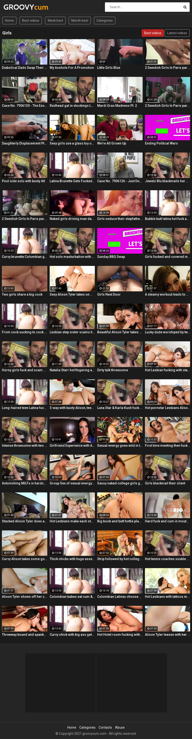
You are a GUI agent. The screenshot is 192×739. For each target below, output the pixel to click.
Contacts (105, 727)
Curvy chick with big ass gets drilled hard (72, 634)
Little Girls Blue (108, 68)
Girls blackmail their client (165, 483)
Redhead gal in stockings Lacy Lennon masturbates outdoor (72, 105)
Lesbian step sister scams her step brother (72, 332)
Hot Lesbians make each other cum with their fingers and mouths (72, 521)
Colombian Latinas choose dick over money (120, 597)
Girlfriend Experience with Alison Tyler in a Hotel (72, 445)
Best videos (30, 20)
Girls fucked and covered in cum (167, 257)
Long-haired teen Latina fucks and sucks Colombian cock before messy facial (24, 408)
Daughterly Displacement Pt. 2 (24, 143)
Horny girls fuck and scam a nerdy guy (24, 370)
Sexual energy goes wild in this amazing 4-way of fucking (120, 445)
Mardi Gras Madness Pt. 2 (117, 105)
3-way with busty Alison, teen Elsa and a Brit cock (72, 408)
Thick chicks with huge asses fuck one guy (72, 559)
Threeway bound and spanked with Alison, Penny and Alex (24, 634)
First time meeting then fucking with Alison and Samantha (167, 445)
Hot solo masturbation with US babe (72, 257)
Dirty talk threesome (112, 370)
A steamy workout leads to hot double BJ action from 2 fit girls (167, 294)
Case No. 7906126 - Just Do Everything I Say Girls (120, 181)
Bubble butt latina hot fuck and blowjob (167, 219)
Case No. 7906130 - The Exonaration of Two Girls (24, 105)
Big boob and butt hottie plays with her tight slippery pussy (120, 521)
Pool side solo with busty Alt (23, 181)
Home (9, 20)
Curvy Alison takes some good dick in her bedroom (24, 559)
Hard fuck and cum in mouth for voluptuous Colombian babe (167, 521)
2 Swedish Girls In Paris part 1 (167, 105)
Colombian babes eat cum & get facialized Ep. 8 (72, 597)
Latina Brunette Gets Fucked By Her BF (72, 181)
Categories (104, 20)
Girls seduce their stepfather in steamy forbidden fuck (120, 219)
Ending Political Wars (161, 143)
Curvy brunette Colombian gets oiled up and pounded (24, 257)
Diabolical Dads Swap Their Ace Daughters (24, 68)
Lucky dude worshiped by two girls (167, 332)
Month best (79, 20)
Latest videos (177, 33)
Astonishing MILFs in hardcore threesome (24, 483)
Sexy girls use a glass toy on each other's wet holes (72, 143)
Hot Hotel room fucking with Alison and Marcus (120, 634)
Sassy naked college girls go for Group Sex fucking (120, 483)
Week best (55, 20)
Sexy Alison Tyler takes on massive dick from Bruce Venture (72, 294)
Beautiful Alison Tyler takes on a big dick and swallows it (120, 332)
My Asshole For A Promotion (72, 68)
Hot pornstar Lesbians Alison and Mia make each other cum (167, 408)
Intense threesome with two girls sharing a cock (24, 445)
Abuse (120, 727)
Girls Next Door (109, 294)
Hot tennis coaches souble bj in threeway (167, 559)
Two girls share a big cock (22, 294)
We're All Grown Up (111, 143)
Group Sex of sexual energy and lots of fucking (72, 483)
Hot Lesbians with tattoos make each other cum (167, 597)
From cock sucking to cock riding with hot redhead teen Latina (24, 332)
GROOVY (16, 7)
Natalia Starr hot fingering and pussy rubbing (72, 370)
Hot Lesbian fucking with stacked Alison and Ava (167, 370)
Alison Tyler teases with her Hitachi (167, 634)
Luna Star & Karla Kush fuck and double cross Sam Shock (120, 408)
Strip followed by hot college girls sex (120, 559)
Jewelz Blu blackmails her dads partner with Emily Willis (167, 181)
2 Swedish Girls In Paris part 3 (24, 219)
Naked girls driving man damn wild (72, 219)
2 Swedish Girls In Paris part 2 (167, 68)
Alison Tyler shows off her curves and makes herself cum (24, 597)
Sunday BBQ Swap (111, 257)
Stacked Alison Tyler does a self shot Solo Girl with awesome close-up (24, 521)
